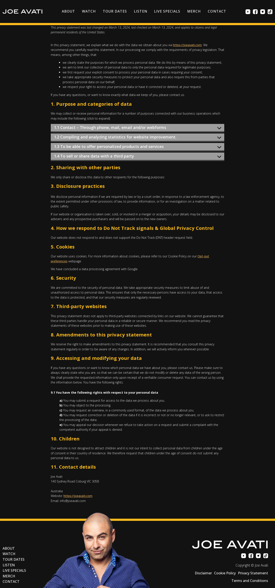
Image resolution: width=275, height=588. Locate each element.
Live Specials (167, 11)
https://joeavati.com (187, 45)
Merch (194, 11)
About (68, 11)
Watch (89, 11)
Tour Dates (115, 11)
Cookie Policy (225, 573)
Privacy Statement (253, 573)
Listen (140, 11)
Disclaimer (203, 573)
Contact (217, 11)
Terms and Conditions (249, 580)
